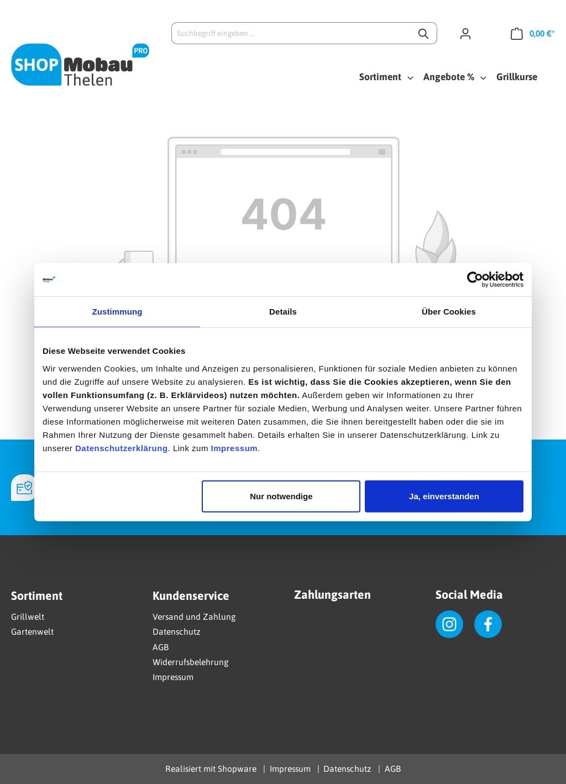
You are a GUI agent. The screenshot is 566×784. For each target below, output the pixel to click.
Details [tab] (283, 311)
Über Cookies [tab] (449, 311)
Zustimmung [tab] (117, 311)
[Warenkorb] (528, 33)
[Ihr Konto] (469, 33)
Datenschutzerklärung (121, 447)
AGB (161, 647)
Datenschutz (177, 631)
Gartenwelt (32, 631)
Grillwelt (27, 616)
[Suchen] (424, 33)
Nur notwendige (281, 495)
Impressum (234, 447)
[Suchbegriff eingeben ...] (291, 33)
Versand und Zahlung (194, 616)
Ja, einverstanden (444, 495)
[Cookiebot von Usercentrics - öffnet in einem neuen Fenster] (475, 279)
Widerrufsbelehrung (191, 662)
